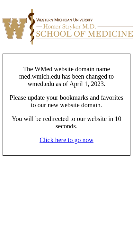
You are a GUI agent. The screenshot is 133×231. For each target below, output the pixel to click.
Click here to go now (66, 139)
